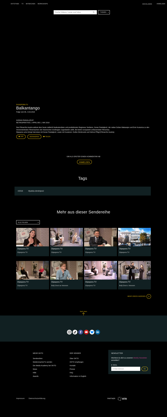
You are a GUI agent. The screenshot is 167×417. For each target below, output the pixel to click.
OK (145, 369)
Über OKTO (74, 358)
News (35, 369)
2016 (21, 191)
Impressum (20, 398)
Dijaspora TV (22, 105)
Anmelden (84, 162)
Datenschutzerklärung (37, 398)
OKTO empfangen (77, 362)
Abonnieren (34, 136)
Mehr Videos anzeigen (139, 296)
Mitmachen (31, 4)
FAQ (71, 372)
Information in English (78, 376)
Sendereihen (38, 358)
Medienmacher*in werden (42, 362)
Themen (104, 12)
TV (23, 4)
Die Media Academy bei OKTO (44, 365)
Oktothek (15, 4)
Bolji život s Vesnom (127, 285)
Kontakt (72, 365)
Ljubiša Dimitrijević (36, 191)
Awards (36, 376)
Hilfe (34, 372)
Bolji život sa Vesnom (59, 285)
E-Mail (114, 365)
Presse (72, 369)
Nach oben (83, 312)
